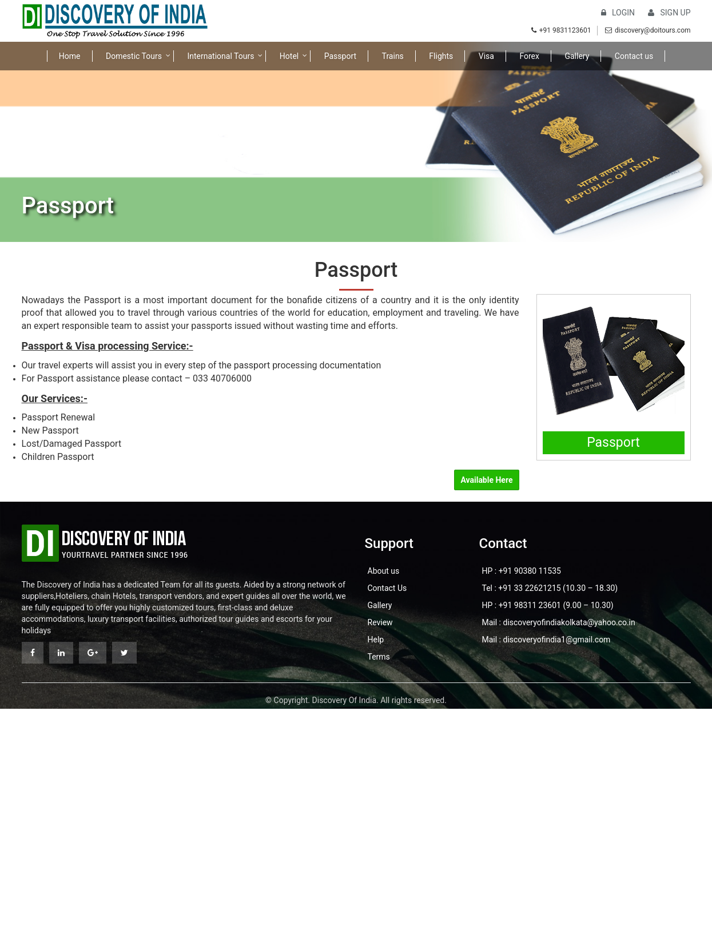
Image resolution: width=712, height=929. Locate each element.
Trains (393, 56)
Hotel (289, 56)
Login (618, 12)
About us (384, 570)
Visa (486, 56)
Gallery (576, 56)
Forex (529, 56)
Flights (441, 56)
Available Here (486, 480)
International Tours (220, 56)
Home (70, 56)
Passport (340, 56)
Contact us (634, 56)
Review (380, 622)
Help (376, 639)
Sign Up (669, 12)
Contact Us (387, 588)
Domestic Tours (134, 56)
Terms (379, 656)
